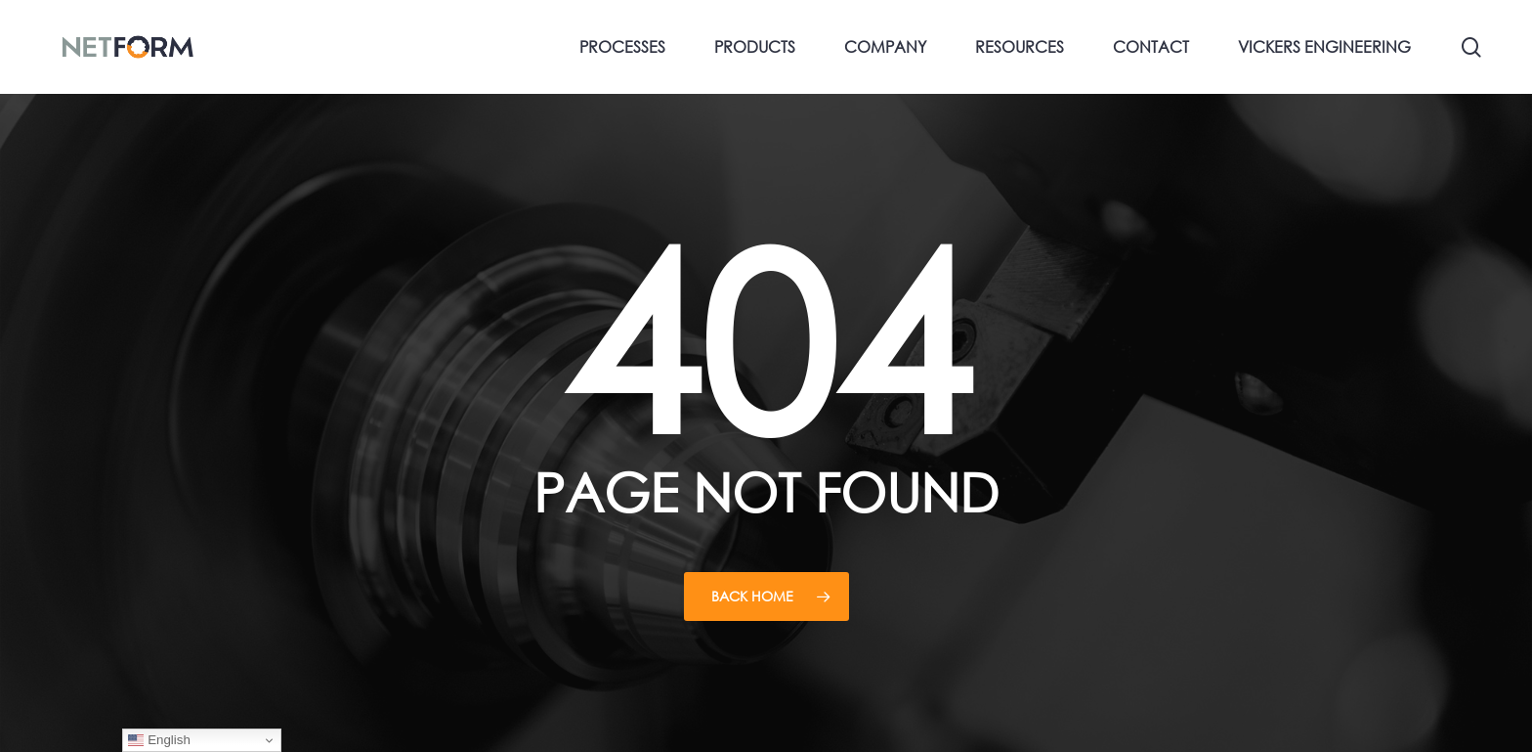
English (159, 740)
